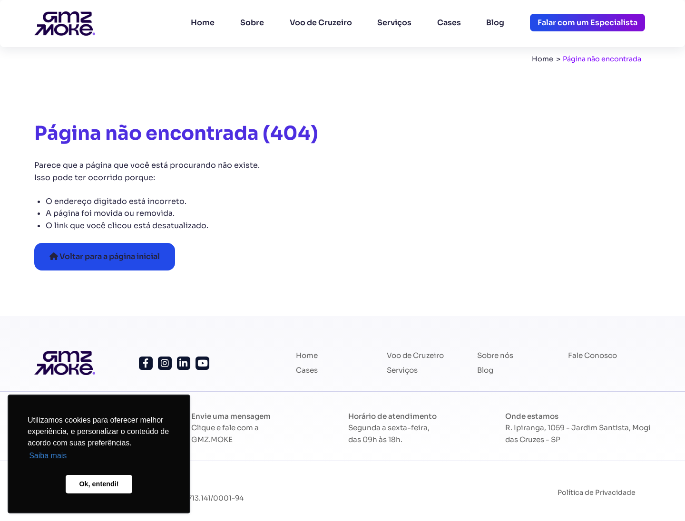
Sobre (252, 23)
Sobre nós (495, 355)
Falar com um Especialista (587, 23)
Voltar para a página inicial (104, 256)
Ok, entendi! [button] (98, 484)
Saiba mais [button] (48, 456)
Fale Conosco (592, 355)
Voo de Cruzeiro (321, 23)
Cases (449, 23)
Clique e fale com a (225, 433)
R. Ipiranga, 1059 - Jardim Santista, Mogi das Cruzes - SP (578, 433)
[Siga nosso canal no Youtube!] (202, 363)
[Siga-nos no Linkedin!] (184, 363)
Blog (495, 23)
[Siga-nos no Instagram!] (165, 363)
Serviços (394, 23)
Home (203, 23)
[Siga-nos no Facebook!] (146, 363)
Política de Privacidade (597, 492)
